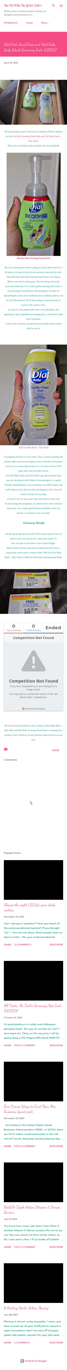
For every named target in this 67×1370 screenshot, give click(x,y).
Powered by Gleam (33, 708)
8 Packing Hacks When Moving (26, 1308)
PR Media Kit (11, 22)
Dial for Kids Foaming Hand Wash (33, 258)
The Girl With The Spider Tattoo (22, 5)
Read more (56, 944)
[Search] (53, 6)
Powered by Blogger (33, 1360)
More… (45, 22)
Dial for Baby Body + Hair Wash (33, 447)
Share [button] (55, 750)
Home (29, 22)
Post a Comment (25, 1045)
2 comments (22, 1342)
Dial (11, 726)
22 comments (22, 944)
